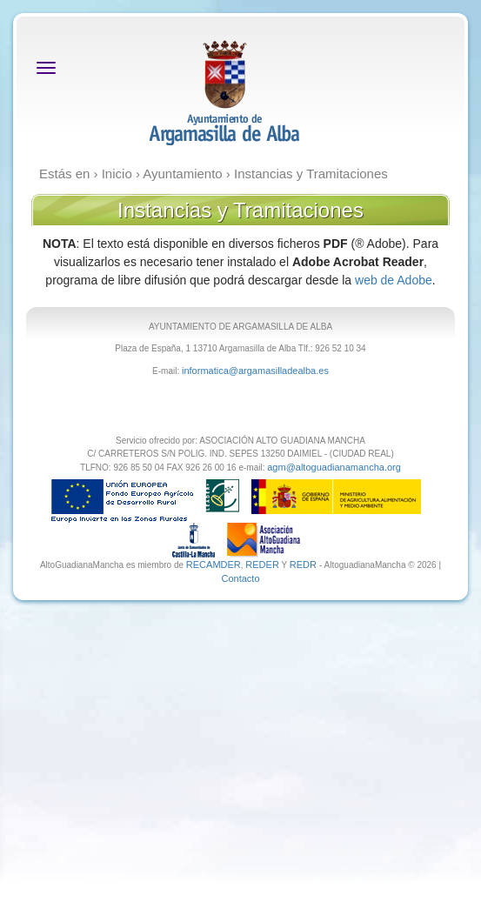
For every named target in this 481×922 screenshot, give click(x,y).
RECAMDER (213, 564)
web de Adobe (393, 280)
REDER (262, 564)
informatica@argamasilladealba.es (255, 370)
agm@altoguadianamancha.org (334, 467)
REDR (304, 564)
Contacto (240, 578)
